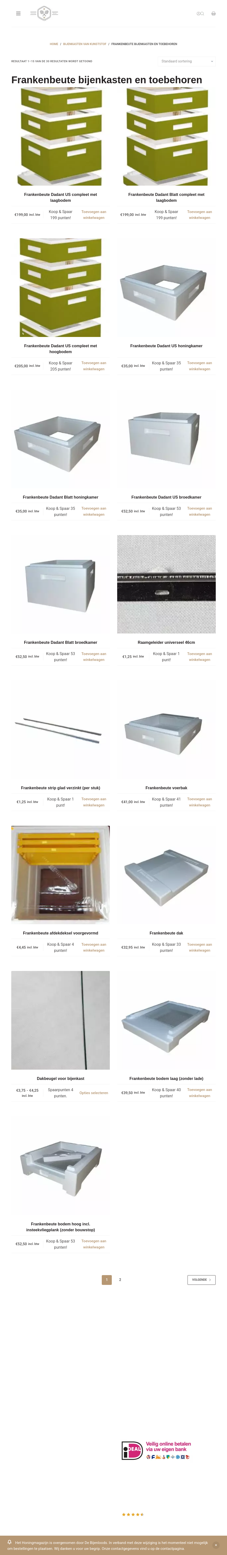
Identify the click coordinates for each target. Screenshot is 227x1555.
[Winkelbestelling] (187, 61)
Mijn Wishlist (22, 1442)
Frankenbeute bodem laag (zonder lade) (166, 1079)
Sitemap (127, 1401)
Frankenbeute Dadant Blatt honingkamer (60, 497)
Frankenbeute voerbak (166, 788)
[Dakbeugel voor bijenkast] (60, 1020)
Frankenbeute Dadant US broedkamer (166, 497)
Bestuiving (129, 1356)
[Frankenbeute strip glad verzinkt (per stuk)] (60, 729)
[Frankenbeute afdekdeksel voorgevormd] (60, 875)
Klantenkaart (131, 1336)
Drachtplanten (132, 1343)
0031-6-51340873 (26, 1381)
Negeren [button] (216, 1545)
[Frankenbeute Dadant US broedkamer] (166, 439)
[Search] (202, 13)
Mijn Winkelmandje (27, 1449)
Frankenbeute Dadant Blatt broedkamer (60, 642)
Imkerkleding (131, 1395)
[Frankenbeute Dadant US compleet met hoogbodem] (60, 287)
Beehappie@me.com (29, 1394)
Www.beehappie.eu (28, 1388)
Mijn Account (22, 1436)
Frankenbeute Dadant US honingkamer (166, 346)
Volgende (201, 1279)
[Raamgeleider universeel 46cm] (166, 584)
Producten (20, 1429)
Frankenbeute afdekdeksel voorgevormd (60, 933)
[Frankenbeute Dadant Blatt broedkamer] (60, 584)
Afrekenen (20, 1455)
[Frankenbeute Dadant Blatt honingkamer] (60, 439)
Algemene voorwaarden (140, 1369)
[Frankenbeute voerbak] (166, 729)
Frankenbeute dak (166, 933)
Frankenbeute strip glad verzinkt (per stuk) (60, 788)
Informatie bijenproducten (142, 1349)
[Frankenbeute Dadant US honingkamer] (166, 287)
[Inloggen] (198, 13)
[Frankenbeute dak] (166, 875)
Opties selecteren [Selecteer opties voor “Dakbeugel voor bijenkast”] (93, 1093)
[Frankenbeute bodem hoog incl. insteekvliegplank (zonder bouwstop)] (60, 1165)
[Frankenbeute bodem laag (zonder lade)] (166, 1020)
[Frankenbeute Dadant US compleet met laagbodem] (60, 136)
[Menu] (18, 13)
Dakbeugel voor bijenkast (60, 1079)
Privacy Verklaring (135, 1362)
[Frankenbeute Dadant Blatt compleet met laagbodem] (166, 136)
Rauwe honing (132, 1388)
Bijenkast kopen (133, 1375)
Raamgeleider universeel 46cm (166, 642)
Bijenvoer (128, 1382)
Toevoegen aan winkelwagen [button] (93, 215)
